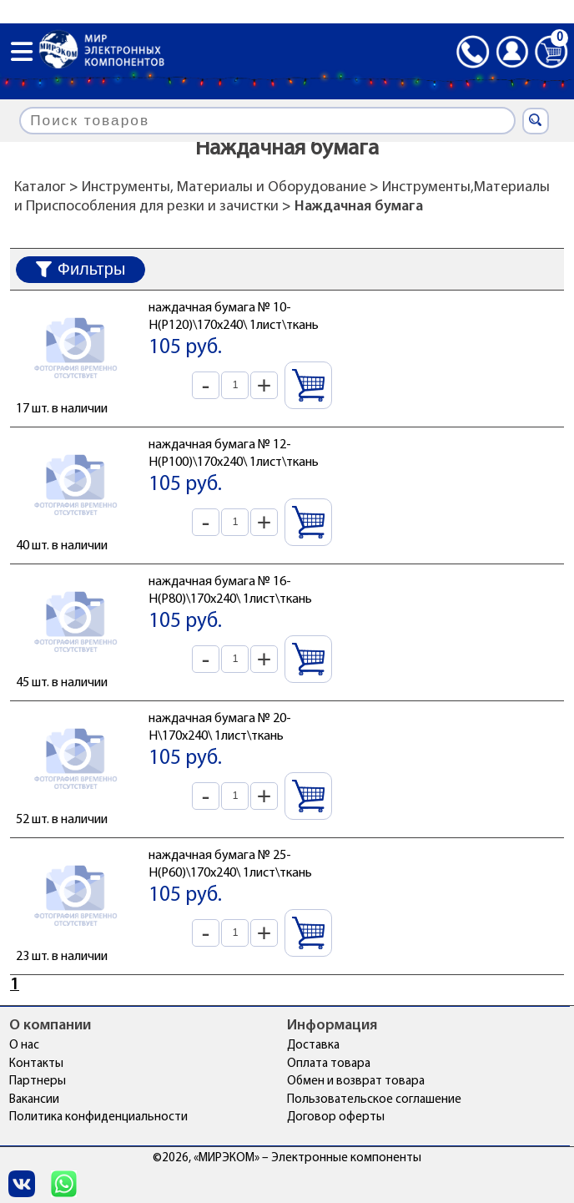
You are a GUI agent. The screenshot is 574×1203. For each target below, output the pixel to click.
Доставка (313, 1045)
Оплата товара (328, 1064)
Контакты (36, 1064)
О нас (24, 1045)
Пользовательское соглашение (374, 1100)
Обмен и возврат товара (356, 1081)
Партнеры (37, 1081)
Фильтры (81, 269)
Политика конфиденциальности (98, 1117)
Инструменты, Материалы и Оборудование (224, 187)
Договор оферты (336, 1117)
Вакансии (34, 1100)
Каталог (40, 187)
